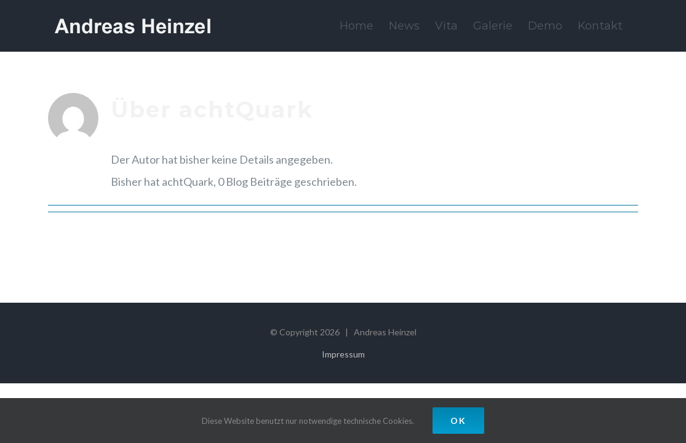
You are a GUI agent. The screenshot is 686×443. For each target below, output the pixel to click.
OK (458, 420)
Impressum (343, 354)
